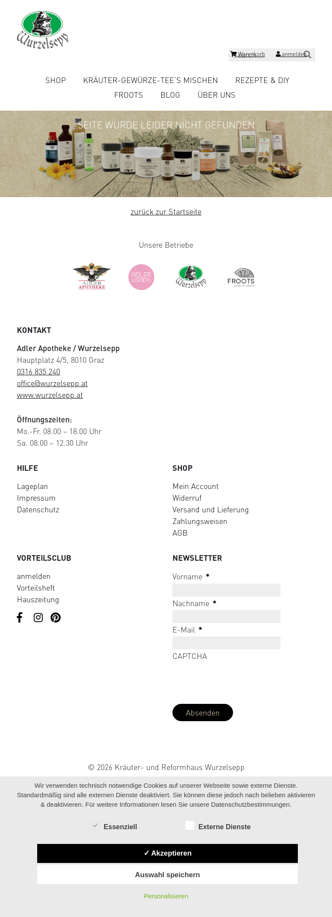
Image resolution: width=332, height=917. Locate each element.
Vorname (191, 576)
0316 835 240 (38, 371)
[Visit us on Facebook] (22, 618)
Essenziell (114, 826)
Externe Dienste (218, 826)
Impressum (36, 497)
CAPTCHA (189, 656)
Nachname (194, 603)
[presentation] (238, 680)
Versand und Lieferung (210, 509)
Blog (170, 94)
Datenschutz (38, 509)
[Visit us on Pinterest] (56, 618)
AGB (180, 532)
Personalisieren (166, 896)
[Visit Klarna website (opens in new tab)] (166, 747)
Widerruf (186, 497)
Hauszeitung (38, 599)
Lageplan (32, 486)
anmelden (34, 576)
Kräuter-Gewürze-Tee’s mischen (150, 80)
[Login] (291, 55)
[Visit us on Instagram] (39, 618)
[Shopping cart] (247, 55)
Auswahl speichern (167, 875)
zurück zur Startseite (166, 211)
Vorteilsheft (36, 587)
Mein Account (195, 486)
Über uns (217, 94)
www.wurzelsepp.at (50, 394)
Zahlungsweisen (199, 521)
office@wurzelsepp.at (52, 383)
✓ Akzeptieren (168, 853)
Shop (55, 80)
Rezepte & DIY (262, 80)
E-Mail (187, 629)
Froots (128, 94)
